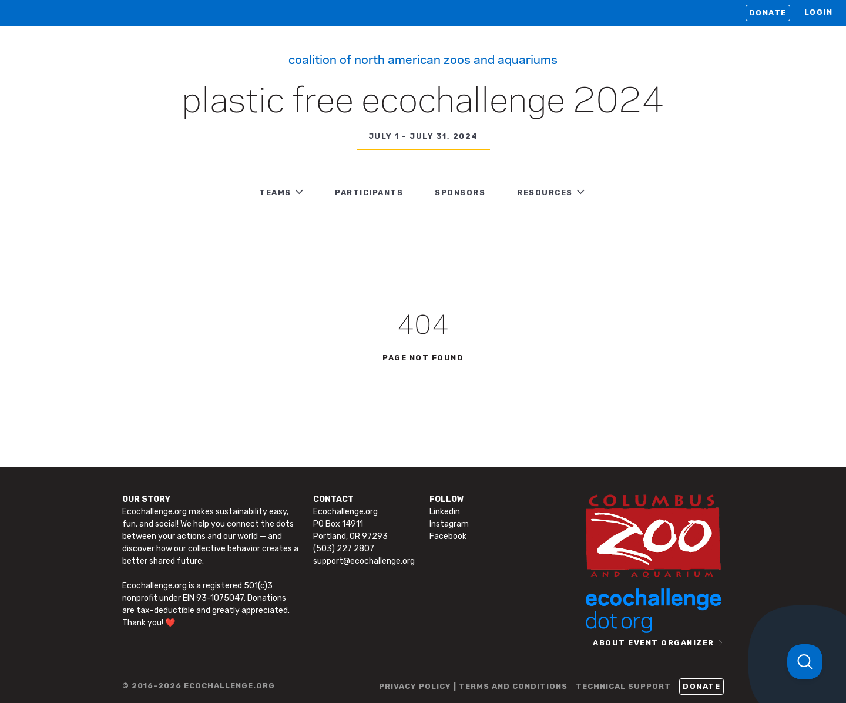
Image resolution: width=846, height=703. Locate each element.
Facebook (447, 536)
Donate (768, 12)
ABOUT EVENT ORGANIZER (653, 642)
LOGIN (818, 12)
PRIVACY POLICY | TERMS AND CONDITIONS (473, 686)
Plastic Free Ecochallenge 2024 (423, 102)
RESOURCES (545, 192)
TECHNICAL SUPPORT (623, 686)
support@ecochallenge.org (364, 561)
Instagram (449, 524)
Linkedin (444, 512)
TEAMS (275, 192)
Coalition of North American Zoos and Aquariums (423, 59)
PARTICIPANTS (369, 192)
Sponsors (460, 192)
